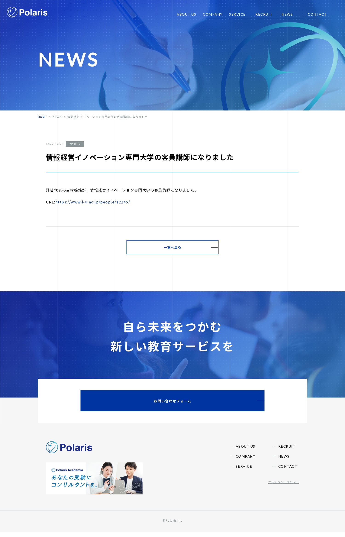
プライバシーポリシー (283, 496)
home (42, 117)
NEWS (57, 117)
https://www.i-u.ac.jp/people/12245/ (92, 202)
